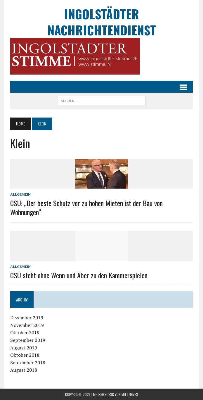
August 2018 (23, 370)
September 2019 (27, 340)
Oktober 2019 (24, 332)
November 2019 (27, 325)
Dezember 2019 (26, 317)
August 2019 (23, 347)
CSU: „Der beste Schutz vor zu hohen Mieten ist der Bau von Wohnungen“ (86, 207)
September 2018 (27, 362)
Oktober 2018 (24, 355)
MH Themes (130, 394)
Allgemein (20, 194)
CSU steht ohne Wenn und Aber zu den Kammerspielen (79, 275)
